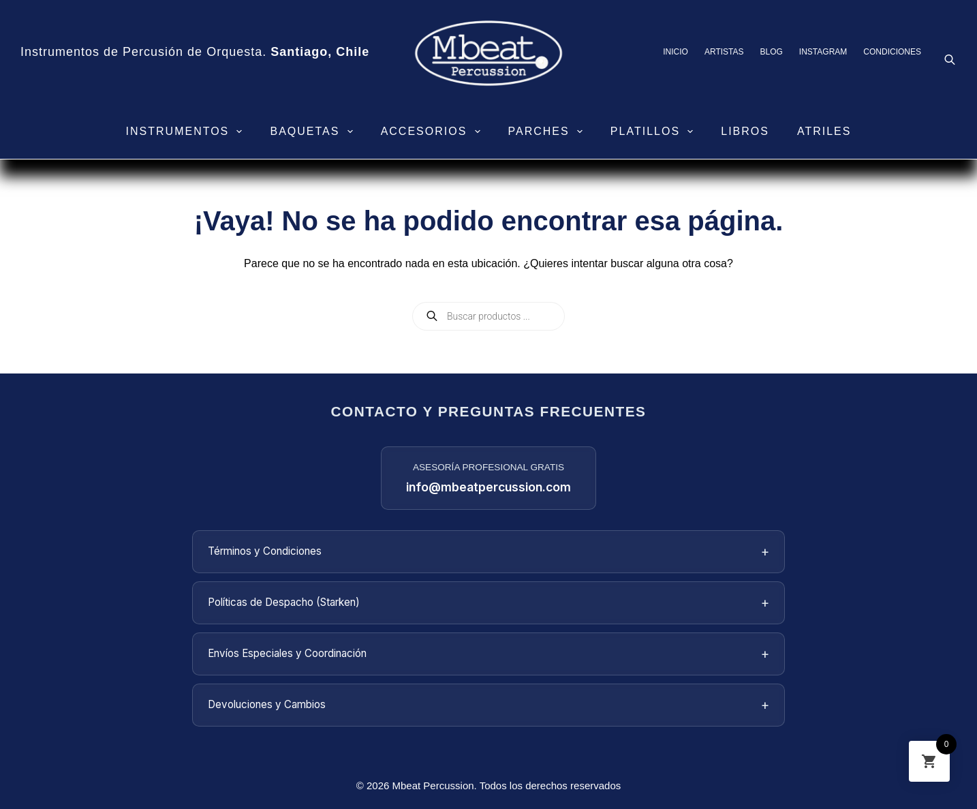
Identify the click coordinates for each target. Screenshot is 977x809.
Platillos (654, 131)
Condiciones (892, 52)
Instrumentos (187, 131)
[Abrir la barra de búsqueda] (950, 59)
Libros (745, 131)
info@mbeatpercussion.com (488, 487)
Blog (771, 52)
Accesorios (433, 131)
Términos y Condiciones (488, 551)
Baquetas (314, 131)
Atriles (824, 131)
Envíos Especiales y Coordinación (488, 653)
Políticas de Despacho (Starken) (488, 602)
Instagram (823, 52)
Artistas (724, 52)
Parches (548, 131)
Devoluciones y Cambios (488, 705)
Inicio (675, 52)
